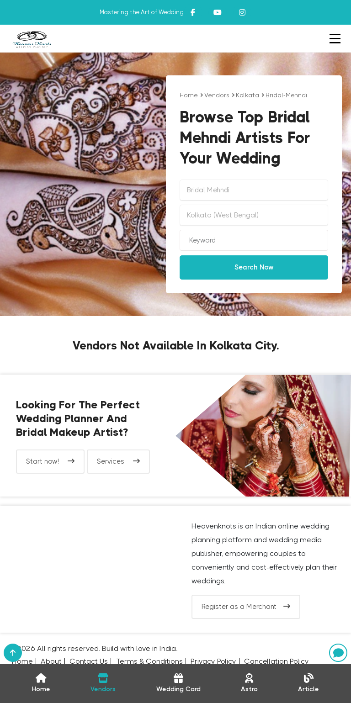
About (51, 661)
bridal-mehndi (286, 95)
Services (118, 461)
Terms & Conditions (149, 661)
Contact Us (88, 661)
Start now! (50, 461)
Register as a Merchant (246, 607)
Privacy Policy (213, 661)
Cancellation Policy (276, 661)
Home (189, 95)
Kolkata (247, 95)
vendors (216, 95)
